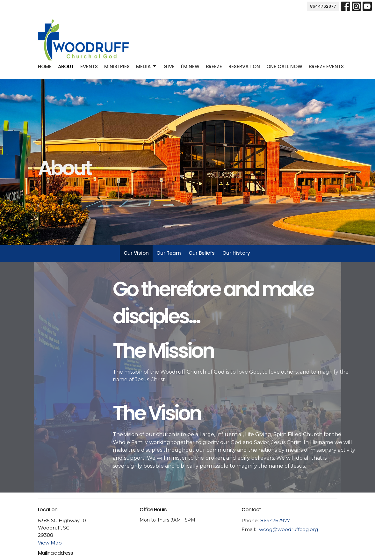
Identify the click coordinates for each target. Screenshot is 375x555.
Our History (236, 253)
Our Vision (136, 253)
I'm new (190, 66)
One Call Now (284, 66)
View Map (50, 543)
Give (169, 66)
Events (89, 66)
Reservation (244, 66)
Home (45, 66)
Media (146, 66)
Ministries (117, 66)
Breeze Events (326, 66)
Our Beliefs (202, 253)
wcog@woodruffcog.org (288, 529)
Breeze (214, 66)
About (66, 66)
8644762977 (323, 6)
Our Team (168, 253)
